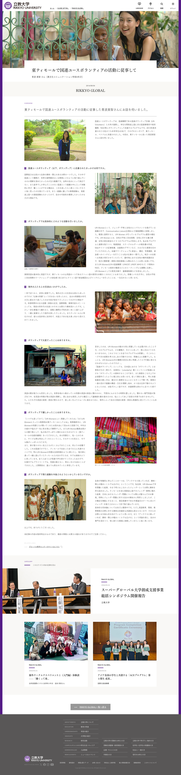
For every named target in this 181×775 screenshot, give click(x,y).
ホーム (52, 8)
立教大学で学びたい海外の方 (143, 740)
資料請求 (71, 763)
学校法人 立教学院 (109, 763)
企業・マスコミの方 (110, 750)
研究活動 (75, 740)
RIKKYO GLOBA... (78, 8)
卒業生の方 (108, 754)
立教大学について (78, 722)
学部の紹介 (76, 731)
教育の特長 (76, 727)
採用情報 (62, 763)
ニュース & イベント (79, 754)
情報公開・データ (83, 763)
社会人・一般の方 (139, 750)
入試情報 (75, 750)
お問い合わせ (96, 763)
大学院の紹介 (76, 736)
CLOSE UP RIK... (63, 8)
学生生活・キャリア (79, 745)
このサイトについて (150, 763)
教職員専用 (137, 763)
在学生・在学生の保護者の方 (143, 745)
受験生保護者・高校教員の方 (114, 745)
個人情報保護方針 (124, 763)
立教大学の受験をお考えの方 (114, 740)
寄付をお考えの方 (139, 754)
